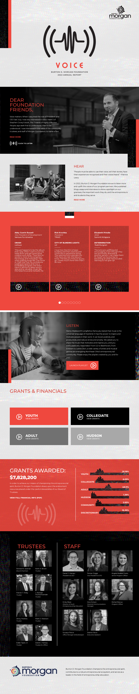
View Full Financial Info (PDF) (26, 498)
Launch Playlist (79, 365)
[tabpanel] (29, 264)
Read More (15, 137)
